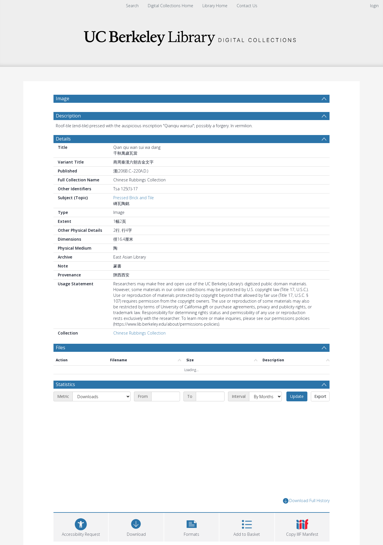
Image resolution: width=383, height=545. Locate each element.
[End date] (210, 396)
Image (62, 98)
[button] (191, 526)
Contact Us (247, 5)
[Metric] (101, 396)
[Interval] (265, 396)
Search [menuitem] (132, 5)
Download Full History (306, 501)
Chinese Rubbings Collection (139, 333)
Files (60, 347)
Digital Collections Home (170, 5)
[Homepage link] (191, 36)
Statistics (65, 384)
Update (297, 396)
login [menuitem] (374, 5)
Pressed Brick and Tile (133, 197)
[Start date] (165, 396)
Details (63, 139)
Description (68, 116)
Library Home (214, 5)
